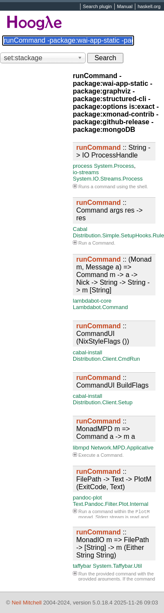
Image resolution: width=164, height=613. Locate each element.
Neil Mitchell (27, 602)
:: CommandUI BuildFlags (112, 381)
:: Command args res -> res (109, 210)
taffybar (82, 566)
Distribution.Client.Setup (102, 402)
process (82, 166)
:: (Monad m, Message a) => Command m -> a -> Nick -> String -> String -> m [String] (114, 275)
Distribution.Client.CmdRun (106, 359)
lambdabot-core (92, 301)
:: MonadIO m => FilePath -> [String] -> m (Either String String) (112, 543)
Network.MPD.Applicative (122, 447)
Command (103, 242)
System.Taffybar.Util (117, 566)
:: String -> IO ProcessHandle (113, 151)
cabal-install (87, 352)
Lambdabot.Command (100, 307)
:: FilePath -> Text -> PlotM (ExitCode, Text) (114, 479)
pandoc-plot (87, 497)
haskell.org (148, 6)
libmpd (81, 447)
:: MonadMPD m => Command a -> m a (105, 428)
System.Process (114, 166)
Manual (124, 6)
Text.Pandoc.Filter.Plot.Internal (110, 504)
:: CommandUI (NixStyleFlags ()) (102, 333)
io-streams (86, 172)
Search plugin (97, 6)
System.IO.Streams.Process (108, 178)
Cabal (80, 229)
